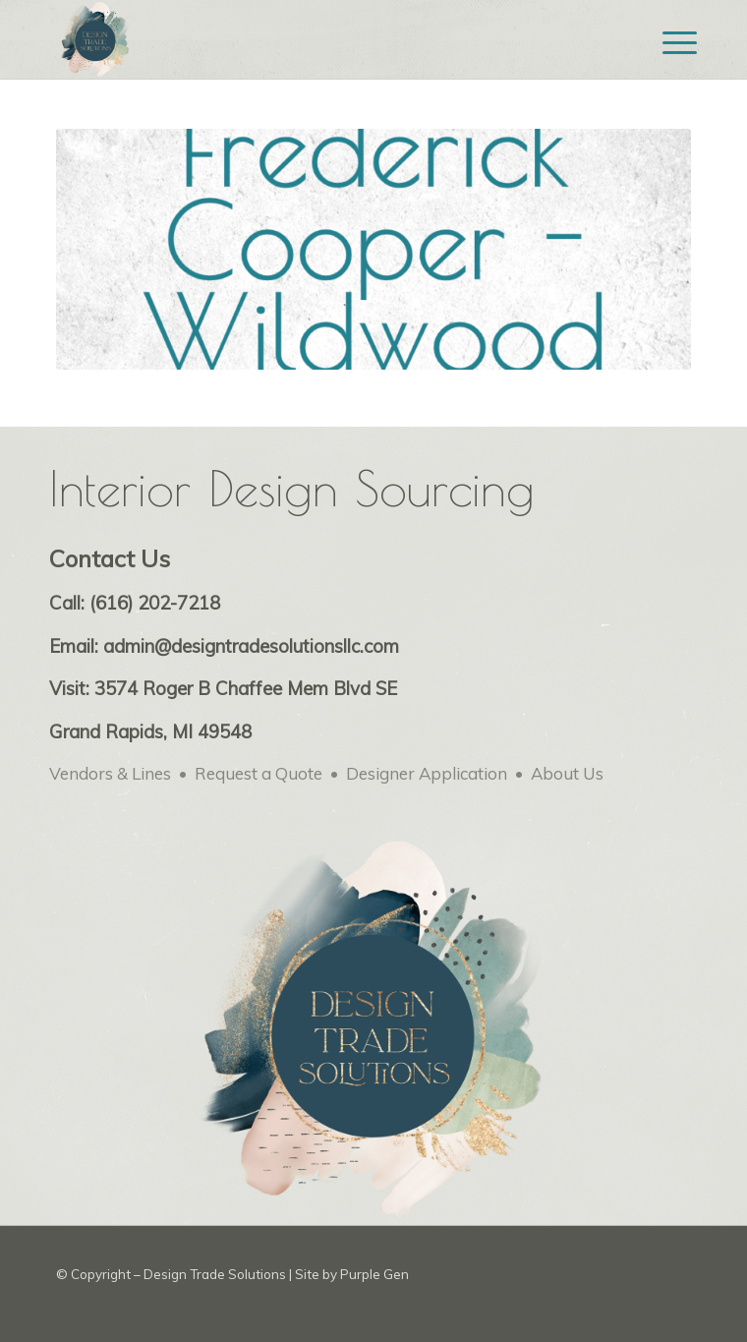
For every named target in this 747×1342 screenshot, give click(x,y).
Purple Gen (374, 1274)
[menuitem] (664, 41)
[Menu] (664, 41)
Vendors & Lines (110, 773)
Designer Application (426, 773)
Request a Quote (258, 773)
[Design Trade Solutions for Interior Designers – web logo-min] (310, 39)
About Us (567, 773)
